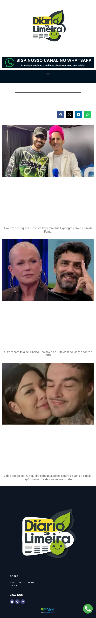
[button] (48, 74)
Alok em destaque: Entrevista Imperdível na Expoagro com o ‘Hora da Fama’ (48, 229)
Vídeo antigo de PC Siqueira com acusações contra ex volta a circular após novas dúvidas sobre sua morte (48, 477)
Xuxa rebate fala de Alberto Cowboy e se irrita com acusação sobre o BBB (48, 353)
